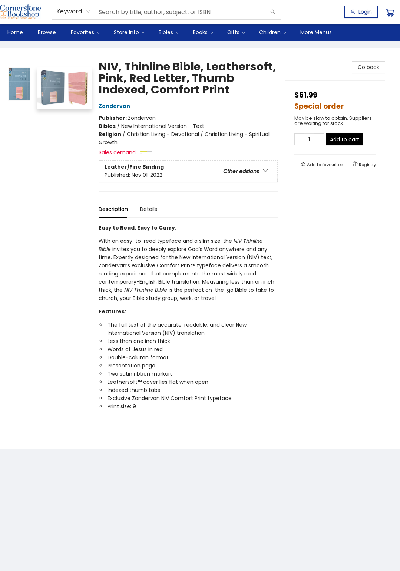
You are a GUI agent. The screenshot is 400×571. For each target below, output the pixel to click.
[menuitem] (15, 32)
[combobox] (73, 11)
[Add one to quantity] (319, 139)
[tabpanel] (188, 328)
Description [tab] (113, 209)
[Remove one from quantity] (299, 139)
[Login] (361, 12)
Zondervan (115, 106)
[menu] (200, 32)
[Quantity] (309, 139)
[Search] (272, 11)
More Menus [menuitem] (316, 32)
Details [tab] (148, 209)
